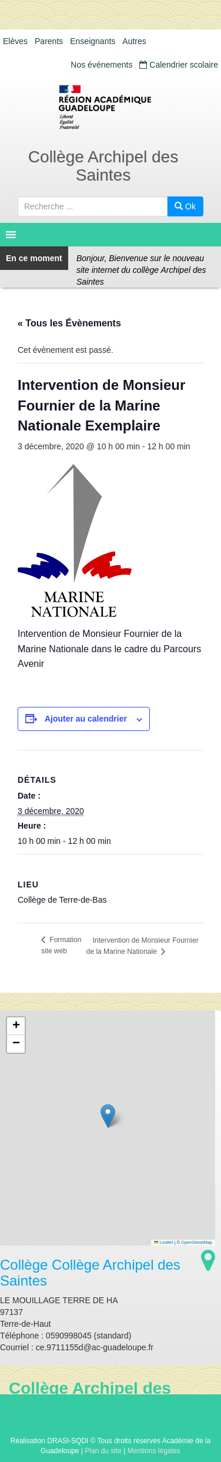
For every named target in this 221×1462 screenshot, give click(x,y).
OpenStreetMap (196, 1242)
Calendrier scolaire (178, 64)
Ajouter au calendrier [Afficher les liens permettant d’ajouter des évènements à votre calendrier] (86, 718)
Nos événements (101, 64)
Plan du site (103, 1451)
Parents (49, 41)
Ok (185, 206)
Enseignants (92, 41)
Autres (134, 41)
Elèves (15, 41)
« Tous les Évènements (69, 323)
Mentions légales (154, 1451)
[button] (108, 1116)
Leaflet (163, 1242)
